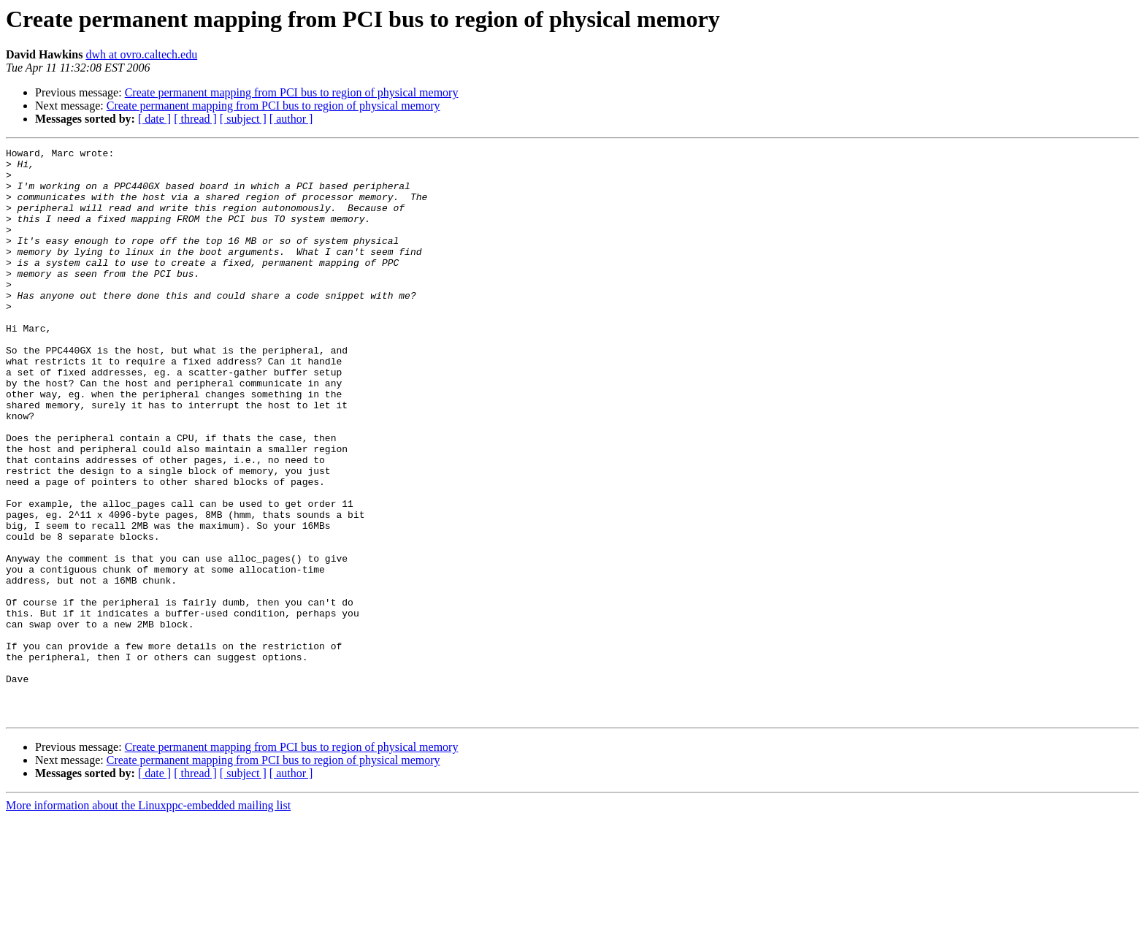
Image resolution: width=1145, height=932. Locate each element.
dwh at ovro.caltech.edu (141, 54)
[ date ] (154, 118)
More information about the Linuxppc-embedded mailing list (148, 919)
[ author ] (291, 118)
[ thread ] (195, 118)
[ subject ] (243, 118)
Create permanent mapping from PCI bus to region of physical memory (292, 92)
